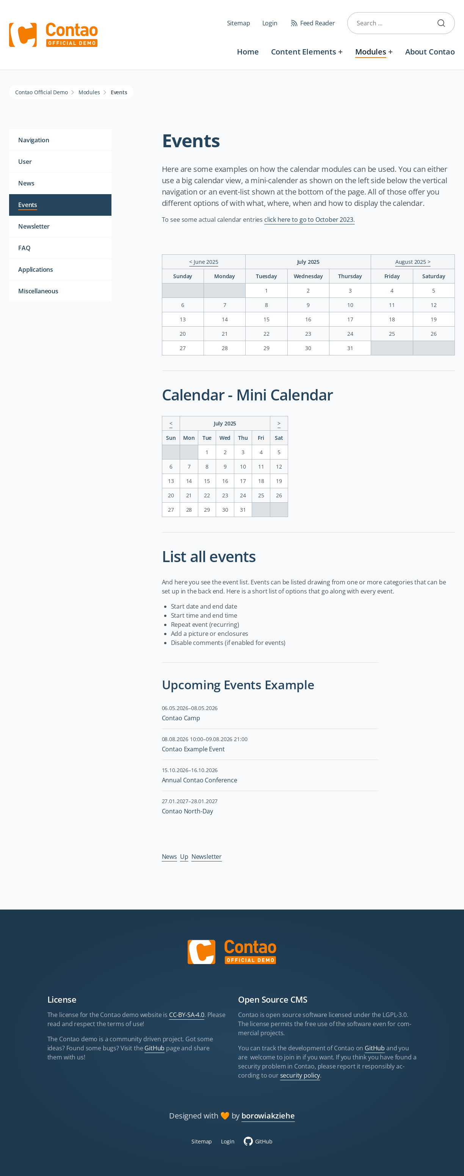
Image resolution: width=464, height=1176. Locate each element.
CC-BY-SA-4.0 (186, 1015)
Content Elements (303, 52)
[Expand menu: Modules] (390, 51)
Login (269, 23)
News (169, 856)
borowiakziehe (268, 1116)
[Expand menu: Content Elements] (340, 51)
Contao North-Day (187, 811)
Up (184, 856)
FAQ (24, 248)
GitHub (154, 1048)
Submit (444, 23)
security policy (300, 1075)
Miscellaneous (38, 291)
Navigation (33, 140)
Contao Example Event (193, 749)
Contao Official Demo (41, 92)
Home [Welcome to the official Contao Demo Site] (248, 52)
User (24, 161)
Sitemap (238, 23)
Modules (370, 52)
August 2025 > (413, 261)
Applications (35, 269)
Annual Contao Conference (199, 780)
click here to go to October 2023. (309, 219)
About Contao (430, 52)
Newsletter (206, 856)
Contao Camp (181, 718)
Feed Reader (317, 23)
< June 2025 (203, 261)
